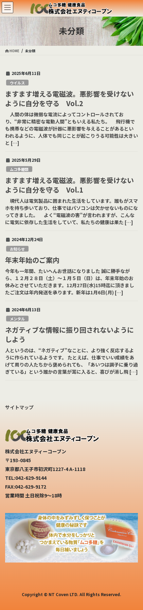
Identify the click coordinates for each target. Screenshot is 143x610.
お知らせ (17, 249)
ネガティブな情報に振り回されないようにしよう (69, 334)
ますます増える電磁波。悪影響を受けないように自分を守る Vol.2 (69, 98)
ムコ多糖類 (19, 169)
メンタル (17, 318)
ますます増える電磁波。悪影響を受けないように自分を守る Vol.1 (69, 185)
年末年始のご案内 (32, 260)
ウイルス (17, 82)
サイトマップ (19, 407)
